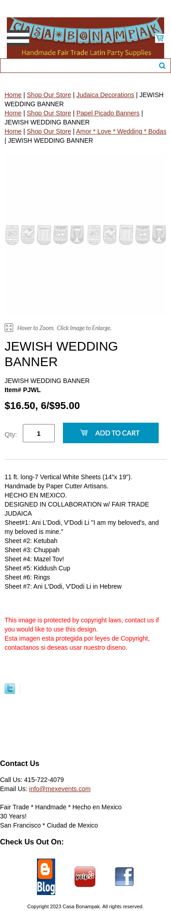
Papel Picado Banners (108, 113)
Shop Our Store (49, 94)
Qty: (11, 434)
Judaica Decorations (105, 94)
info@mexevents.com (60, 788)
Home (13, 94)
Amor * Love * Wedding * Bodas (121, 131)
